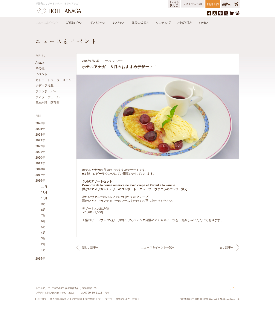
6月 (43, 221)
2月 (43, 244)
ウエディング (163, 21)
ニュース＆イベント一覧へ (158, 247)
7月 (43, 215)
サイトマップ (105, 299)
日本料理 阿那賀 (47, 102)
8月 (43, 209)
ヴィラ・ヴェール (47, 97)
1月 (43, 250)
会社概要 (42, 299)
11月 (44, 192)
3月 (43, 238)
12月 (44, 186)
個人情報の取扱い (59, 299)
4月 (43, 232)
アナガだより (184, 21)
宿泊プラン (74, 21)
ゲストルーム (97, 21)
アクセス (202, 21)
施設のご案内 (140, 21)
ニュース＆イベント (49, 21)
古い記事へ (227, 247)
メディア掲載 (44, 85)
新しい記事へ (90, 247)
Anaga (39, 62)
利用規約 (77, 299)
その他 (39, 68)
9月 (43, 204)
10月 (44, 198)
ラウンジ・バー (114, 61)
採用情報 (90, 299)
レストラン (118, 21)
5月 (43, 227)
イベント (41, 74)
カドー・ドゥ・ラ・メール (53, 80)
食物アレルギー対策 (126, 299)
